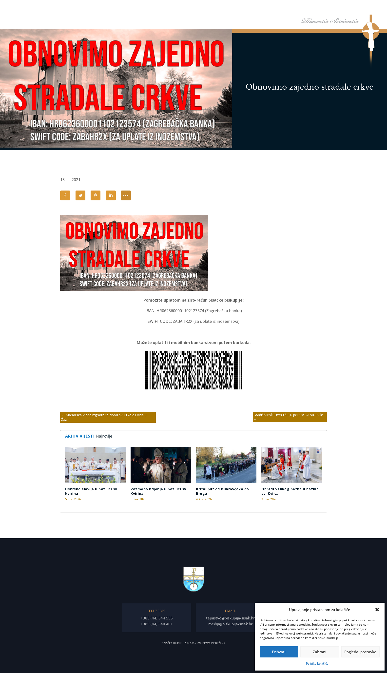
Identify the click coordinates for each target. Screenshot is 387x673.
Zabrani (319, 651)
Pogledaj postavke (360, 651)
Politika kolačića (317, 663)
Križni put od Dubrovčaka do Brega (222, 491)
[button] (377, 609)
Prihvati (279, 651)
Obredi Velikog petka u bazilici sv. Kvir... (290, 491)
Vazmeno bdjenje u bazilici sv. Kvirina (159, 491)
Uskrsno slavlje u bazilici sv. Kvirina (91, 491)
